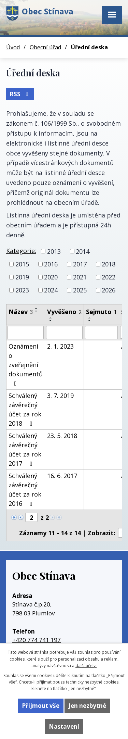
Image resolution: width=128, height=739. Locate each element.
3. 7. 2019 (60, 395)
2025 (80, 290)
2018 (108, 264)
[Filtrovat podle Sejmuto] (101, 332)
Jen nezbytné (87, 706)
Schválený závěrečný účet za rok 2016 (25, 490)
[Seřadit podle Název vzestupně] (36, 308)
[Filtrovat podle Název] (26, 332)
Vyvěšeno (64, 312)
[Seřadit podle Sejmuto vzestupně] (90, 317)
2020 (51, 277)
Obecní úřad (45, 47)
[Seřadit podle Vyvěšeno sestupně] (51, 320)
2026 (108, 290)
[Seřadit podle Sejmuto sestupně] (90, 320)
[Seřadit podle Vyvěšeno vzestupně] (51, 317)
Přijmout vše (40, 706)
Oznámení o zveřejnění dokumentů (26, 364)
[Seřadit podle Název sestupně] (36, 311)
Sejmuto (101, 312)
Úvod (13, 47)
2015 (22, 264)
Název (21, 312)
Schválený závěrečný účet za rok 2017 (25, 449)
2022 (108, 277)
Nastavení (64, 726)
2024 (51, 290)
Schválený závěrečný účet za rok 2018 (25, 409)
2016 (51, 264)
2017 (80, 264)
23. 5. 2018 (62, 435)
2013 (54, 251)
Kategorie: (21, 251)
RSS (20, 94)
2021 (80, 277)
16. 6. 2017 (62, 476)
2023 (22, 290)
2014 (82, 251)
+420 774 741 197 (36, 640)
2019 (22, 277)
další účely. (86, 665)
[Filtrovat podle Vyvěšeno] (64, 332)
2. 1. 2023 (60, 346)
